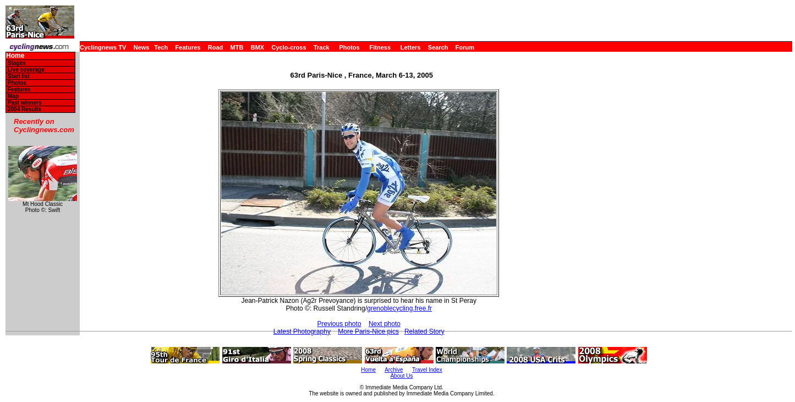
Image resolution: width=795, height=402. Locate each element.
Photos (349, 47)
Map (13, 96)
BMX (257, 47)
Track (322, 47)
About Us (401, 376)
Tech (161, 47)
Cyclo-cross (289, 47)
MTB (237, 47)
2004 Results (24, 109)
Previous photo (339, 324)
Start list (19, 76)
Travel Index (427, 370)
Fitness (380, 47)
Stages (17, 63)
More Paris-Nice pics (368, 331)
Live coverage (26, 70)
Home (15, 55)
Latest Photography (302, 331)
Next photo (385, 324)
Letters (411, 47)
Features (188, 47)
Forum (465, 47)
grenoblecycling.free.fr (399, 308)
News (142, 47)
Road (215, 47)
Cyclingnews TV (103, 47)
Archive (394, 370)
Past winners (25, 103)
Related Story (424, 331)
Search (438, 47)
